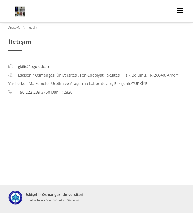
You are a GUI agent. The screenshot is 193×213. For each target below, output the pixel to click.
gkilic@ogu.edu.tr (34, 66)
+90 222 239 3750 (34, 92)
